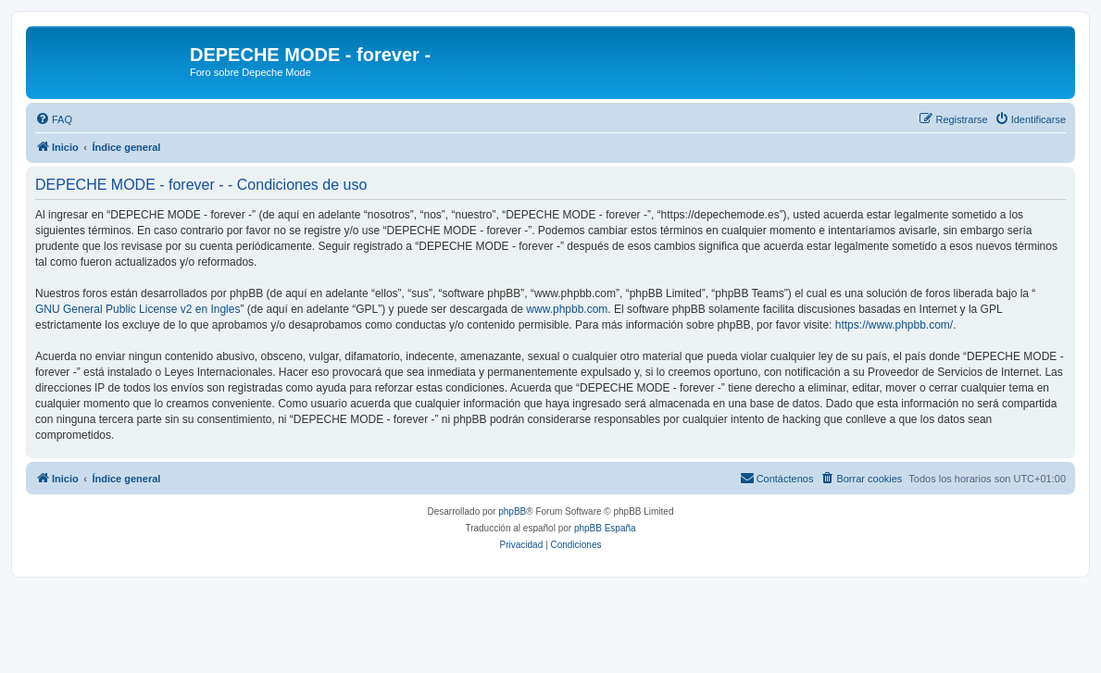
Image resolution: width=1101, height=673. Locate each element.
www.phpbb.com (566, 309)
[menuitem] (53, 119)
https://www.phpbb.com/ (894, 324)
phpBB (512, 511)
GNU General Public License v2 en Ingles (137, 309)
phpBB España (605, 528)
